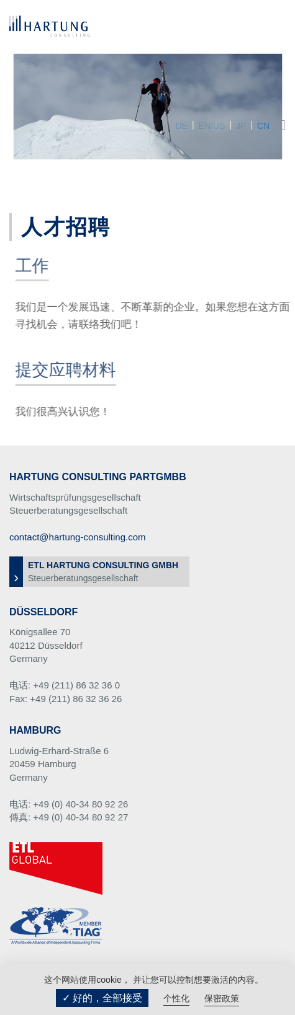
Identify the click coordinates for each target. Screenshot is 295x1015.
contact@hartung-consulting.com (77, 537)
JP (241, 126)
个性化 (176, 998)
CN (263, 126)
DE (181, 126)
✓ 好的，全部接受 (102, 998)
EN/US (212, 126)
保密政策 (221, 998)
